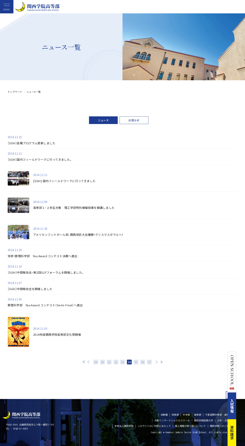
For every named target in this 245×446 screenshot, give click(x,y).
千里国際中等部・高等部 (218, 415)
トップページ (15, 91)
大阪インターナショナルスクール (172, 420)
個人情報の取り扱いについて (190, 426)
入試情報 (240, 406)
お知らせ (134, 120)
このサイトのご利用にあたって (154, 426)
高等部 (197, 415)
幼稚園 (164, 415)
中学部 (186, 415)
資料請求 (240, 433)
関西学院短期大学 (203, 420)
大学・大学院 (224, 420)
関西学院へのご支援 (220, 426)
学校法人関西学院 (124, 426)
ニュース (103, 120)
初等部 (175, 415)
